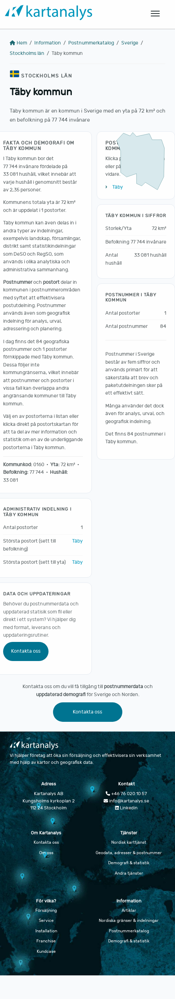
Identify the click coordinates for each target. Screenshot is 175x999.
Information (47, 43)
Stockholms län (27, 53)
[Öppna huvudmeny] (155, 13)
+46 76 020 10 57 (126, 793)
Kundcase (46, 951)
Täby (77, 541)
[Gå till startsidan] (70, 13)
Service (46, 920)
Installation (46, 930)
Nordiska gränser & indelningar (129, 920)
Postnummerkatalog (91, 43)
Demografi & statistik (128, 862)
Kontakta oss (26, 651)
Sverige (129, 43)
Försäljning (46, 910)
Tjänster (128, 833)
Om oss (46, 852)
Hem (18, 43)
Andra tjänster (129, 873)
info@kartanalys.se (126, 801)
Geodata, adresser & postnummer (129, 852)
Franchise (46, 941)
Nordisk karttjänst (128, 842)
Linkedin (126, 808)
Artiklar (129, 910)
